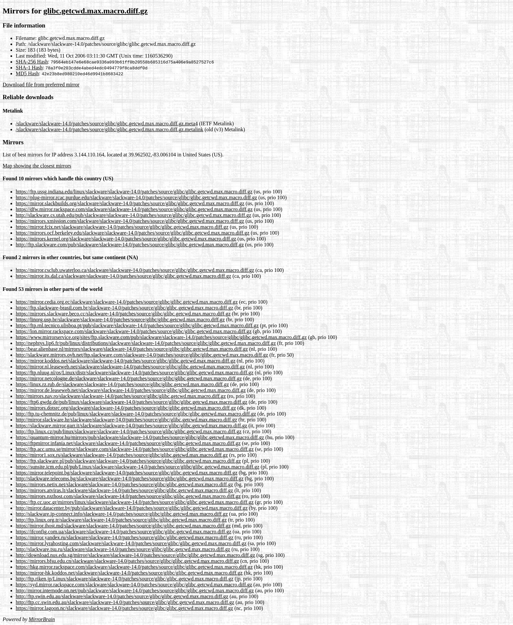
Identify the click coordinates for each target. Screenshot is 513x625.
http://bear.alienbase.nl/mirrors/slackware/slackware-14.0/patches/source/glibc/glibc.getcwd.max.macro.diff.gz (132, 349)
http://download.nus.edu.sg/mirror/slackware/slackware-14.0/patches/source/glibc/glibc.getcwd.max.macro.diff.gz (135, 555)
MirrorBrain (41, 619)
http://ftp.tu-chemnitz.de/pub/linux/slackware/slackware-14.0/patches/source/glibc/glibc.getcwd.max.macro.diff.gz (136, 414)
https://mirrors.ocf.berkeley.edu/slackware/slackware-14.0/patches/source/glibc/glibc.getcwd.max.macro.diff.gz (132, 233)
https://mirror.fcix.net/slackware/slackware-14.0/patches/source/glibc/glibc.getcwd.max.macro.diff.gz (122, 227)
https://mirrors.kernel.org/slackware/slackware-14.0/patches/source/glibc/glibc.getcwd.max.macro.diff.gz (126, 238)
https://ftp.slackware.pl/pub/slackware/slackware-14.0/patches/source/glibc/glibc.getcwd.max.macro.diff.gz (128, 461)
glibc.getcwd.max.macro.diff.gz (95, 11)
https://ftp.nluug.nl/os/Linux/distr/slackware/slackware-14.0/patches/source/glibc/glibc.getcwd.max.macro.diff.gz (135, 372)
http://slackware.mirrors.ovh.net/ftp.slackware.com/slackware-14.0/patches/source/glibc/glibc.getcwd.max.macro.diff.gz (142, 355)
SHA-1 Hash (29, 67)
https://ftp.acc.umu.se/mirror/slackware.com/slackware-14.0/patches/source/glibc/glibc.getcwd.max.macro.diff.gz (135, 449)
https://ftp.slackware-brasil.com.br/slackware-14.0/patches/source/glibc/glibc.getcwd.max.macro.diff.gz (124, 308)
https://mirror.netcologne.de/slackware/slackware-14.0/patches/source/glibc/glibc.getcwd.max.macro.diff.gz (129, 378)
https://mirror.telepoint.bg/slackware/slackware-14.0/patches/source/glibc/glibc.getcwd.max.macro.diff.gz (127, 472)
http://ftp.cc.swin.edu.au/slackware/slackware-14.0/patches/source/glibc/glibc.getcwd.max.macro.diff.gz (125, 602)
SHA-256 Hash (32, 61)
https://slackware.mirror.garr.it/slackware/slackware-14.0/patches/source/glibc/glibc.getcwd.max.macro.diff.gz (131, 425)
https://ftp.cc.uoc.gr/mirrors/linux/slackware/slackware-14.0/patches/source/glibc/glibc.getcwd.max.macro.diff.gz (135, 502)
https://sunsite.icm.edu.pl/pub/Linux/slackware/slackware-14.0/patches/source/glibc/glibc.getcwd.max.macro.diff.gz (137, 467)
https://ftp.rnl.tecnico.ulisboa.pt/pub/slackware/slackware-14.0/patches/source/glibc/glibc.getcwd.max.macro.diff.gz (137, 325)
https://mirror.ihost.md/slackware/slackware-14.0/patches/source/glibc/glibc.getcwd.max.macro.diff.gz (123, 525)
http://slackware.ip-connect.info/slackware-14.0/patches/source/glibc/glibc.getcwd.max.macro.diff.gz (122, 514)
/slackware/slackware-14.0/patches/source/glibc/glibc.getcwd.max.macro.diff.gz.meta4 (107, 123)
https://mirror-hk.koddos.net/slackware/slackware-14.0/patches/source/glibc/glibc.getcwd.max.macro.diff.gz (129, 573)
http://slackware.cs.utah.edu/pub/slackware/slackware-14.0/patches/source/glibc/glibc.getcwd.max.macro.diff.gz (133, 215)
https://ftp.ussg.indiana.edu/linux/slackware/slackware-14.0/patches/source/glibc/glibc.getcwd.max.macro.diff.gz (134, 191)
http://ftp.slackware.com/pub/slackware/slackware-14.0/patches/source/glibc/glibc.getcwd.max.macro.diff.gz (130, 244)
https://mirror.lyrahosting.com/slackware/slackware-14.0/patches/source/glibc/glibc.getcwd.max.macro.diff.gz (131, 543)
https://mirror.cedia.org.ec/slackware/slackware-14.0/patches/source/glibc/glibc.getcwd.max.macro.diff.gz (127, 302)
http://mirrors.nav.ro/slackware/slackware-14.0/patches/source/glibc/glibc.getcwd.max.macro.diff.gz (121, 396)
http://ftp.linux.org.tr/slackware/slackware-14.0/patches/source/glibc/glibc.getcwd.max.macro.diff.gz (121, 520)
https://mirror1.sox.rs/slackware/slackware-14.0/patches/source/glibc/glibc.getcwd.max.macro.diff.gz (122, 455)
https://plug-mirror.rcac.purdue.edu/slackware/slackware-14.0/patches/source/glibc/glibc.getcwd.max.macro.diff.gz (136, 197)
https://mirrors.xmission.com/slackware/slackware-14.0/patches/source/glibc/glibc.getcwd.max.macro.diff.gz (130, 221)
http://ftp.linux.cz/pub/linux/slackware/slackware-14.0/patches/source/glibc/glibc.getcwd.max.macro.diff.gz (128, 431)
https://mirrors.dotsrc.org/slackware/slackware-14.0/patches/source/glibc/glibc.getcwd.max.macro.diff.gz (126, 408)
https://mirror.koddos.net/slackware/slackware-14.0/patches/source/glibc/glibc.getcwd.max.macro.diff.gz (126, 361)
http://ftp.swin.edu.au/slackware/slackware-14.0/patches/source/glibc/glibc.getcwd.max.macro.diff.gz (122, 596)
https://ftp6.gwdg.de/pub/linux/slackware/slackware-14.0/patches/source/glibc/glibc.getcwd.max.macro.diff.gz (131, 402)
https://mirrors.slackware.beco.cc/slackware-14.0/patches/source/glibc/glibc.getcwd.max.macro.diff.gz (123, 313)
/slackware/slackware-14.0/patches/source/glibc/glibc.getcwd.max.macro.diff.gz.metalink (109, 129)
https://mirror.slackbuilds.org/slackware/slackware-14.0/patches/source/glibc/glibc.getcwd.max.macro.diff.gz (130, 203)
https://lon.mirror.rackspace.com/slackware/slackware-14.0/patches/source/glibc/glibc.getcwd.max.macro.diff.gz (134, 331)
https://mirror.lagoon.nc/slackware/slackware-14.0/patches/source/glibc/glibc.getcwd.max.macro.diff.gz (124, 608)
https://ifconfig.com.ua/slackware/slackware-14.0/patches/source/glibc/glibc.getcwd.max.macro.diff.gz (123, 531)
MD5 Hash (27, 73)
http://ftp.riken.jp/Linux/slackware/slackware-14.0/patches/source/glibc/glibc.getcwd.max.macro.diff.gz (124, 578)
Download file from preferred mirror (41, 84)
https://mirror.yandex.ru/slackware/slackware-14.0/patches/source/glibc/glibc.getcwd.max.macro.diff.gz (124, 537)
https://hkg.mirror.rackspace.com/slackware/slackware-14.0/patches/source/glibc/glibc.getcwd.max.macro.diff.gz (134, 567)
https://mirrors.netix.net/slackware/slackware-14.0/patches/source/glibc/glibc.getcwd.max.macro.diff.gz (124, 484)
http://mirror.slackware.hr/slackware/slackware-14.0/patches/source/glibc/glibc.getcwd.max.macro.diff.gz (126, 419)
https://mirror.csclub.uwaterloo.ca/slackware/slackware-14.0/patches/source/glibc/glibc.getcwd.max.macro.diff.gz (135, 270)
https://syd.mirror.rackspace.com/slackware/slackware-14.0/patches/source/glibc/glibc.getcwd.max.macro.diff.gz (134, 584)
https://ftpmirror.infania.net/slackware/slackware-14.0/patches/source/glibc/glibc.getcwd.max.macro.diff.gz (128, 443)
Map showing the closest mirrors (37, 166)
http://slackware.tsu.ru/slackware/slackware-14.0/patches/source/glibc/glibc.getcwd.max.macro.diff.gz (123, 549)
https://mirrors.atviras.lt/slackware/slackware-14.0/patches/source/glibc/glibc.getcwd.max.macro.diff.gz (124, 490)
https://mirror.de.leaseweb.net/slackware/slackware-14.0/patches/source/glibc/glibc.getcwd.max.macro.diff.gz (131, 390)
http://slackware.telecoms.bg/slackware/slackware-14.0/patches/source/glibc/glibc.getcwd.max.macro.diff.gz (129, 478)
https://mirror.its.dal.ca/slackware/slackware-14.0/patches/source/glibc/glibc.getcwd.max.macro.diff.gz (123, 276)
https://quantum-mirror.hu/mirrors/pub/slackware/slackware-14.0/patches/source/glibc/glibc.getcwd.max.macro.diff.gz (140, 437)
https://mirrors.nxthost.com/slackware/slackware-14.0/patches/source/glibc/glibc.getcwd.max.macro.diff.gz (128, 496)
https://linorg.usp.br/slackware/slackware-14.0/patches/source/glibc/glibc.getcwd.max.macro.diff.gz (120, 319)
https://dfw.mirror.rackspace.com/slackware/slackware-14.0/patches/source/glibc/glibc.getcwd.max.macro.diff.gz (134, 209)
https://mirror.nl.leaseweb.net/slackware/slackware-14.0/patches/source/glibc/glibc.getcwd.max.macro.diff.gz (130, 366)
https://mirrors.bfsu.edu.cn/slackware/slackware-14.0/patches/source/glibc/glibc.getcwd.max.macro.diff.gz (127, 561)
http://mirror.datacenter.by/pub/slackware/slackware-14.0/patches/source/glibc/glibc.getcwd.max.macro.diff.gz (132, 508)
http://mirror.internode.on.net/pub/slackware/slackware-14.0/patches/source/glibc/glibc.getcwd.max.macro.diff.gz (135, 590)
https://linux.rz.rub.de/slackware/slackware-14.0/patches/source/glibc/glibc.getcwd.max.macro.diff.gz (122, 384)
